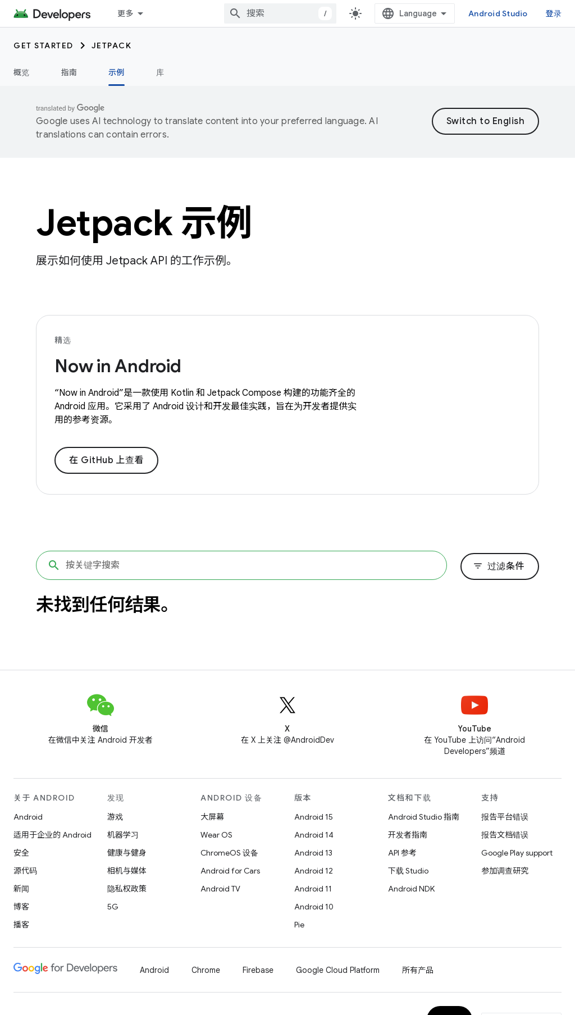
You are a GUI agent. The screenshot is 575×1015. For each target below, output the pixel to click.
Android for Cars (230, 871)
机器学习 (123, 835)
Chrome (205, 970)
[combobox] (280, 13)
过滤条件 (498, 566)
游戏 (115, 817)
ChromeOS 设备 (229, 853)
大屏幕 (212, 817)
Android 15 (313, 817)
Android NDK (411, 889)
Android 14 (314, 835)
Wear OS (216, 835)
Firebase (258, 970)
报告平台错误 (504, 817)
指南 (69, 72)
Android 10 (314, 907)
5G (112, 907)
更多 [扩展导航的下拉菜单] (125, 13)
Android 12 (313, 871)
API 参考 (402, 853)
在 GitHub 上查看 (106, 460)
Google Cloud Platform (338, 970)
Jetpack (112, 45)
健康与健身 (127, 853)
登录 (554, 13)
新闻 (21, 889)
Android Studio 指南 (423, 817)
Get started (43, 45)
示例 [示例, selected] (116, 72)
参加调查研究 (504, 871)
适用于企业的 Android (52, 835)
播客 (21, 925)
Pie (299, 925)
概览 (21, 72)
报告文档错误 (504, 835)
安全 (21, 853)
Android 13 (313, 853)
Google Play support (517, 853)
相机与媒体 (127, 871)
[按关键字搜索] (241, 565)
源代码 (25, 871)
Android (28, 817)
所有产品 (417, 970)
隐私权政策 (127, 889)
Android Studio (498, 13)
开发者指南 (407, 835)
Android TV (220, 889)
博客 (21, 907)
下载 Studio (408, 871)
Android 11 (313, 889)
